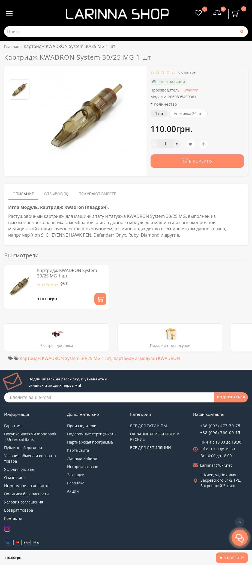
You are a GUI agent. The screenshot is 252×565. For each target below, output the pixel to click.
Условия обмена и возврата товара (30, 458)
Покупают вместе (97, 193)
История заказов (82, 466)
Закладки (75, 474)
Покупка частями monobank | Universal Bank (30, 436)
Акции (73, 491)
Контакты (13, 518)
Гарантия (13, 425)
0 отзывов (186, 72)
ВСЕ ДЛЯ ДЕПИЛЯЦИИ (150, 447)
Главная (11, 46)
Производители (82, 425)
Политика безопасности (26, 493)
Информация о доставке (26, 485)
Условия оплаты (19, 469)
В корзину (231, 557)
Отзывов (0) (56, 193)
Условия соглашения (23, 502)
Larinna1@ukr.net (216, 465)
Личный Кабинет (83, 458)
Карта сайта (78, 450)
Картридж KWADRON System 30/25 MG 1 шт (67, 273)
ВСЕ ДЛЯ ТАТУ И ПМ (148, 425)
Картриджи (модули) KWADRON (146, 358)
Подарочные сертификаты (91, 433)
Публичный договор (23, 447)
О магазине (15, 477)
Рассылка (75, 482)
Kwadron (190, 90)
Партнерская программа (90, 442)
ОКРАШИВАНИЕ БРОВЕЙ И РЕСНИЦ (155, 436)
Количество (165, 104)
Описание (23, 193)
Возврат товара (18, 510)
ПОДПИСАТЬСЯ (231, 397)
